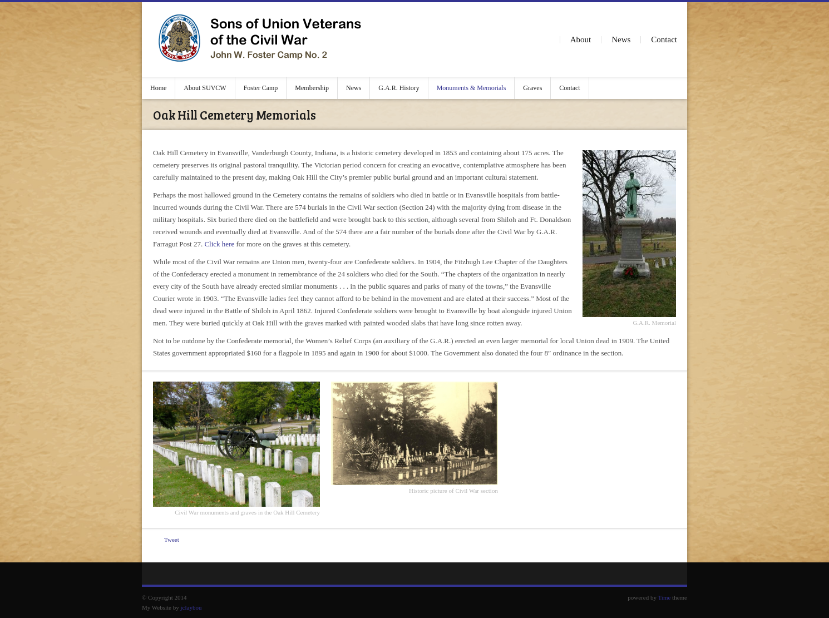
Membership (312, 88)
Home (158, 88)
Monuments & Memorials (471, 88)
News (620, 39)
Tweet (171, 539)
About (580, 39)
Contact (664, 39)
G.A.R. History (398, 88)
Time (664, 597)
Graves (532, 88)
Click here (219, 244)
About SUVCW (205, 88)
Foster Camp (261, 88)
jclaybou (191, 607)
